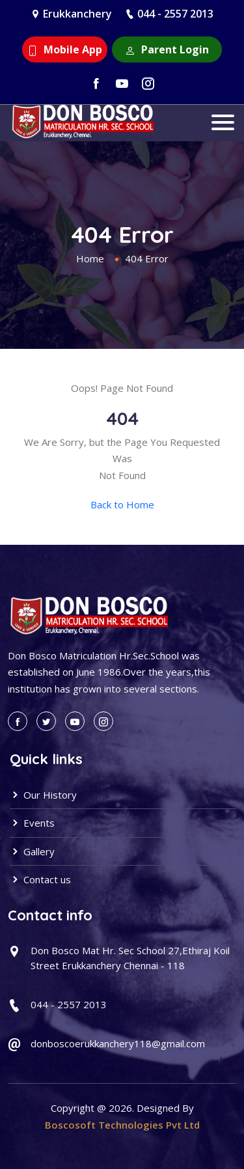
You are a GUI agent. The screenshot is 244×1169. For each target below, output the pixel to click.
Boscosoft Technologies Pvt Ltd (122, 1124)
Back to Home (122, 504)
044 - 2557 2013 (175, 14)
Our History (43, 794)
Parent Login (167, 49)
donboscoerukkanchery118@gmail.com (118, 1043)
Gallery (32, 851)
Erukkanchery (77, 14)
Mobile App (64, 49)
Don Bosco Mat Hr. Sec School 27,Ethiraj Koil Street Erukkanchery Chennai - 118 (130, 958)
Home (90, 258)
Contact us (40, 879)
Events (32, 822)
